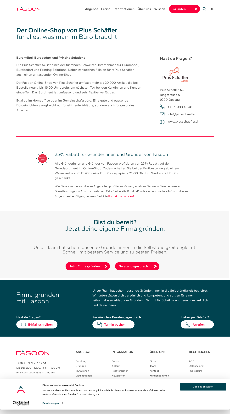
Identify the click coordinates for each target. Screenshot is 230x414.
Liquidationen (84, 375)
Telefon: (31, 362)
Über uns (144, 9)
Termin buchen (114, 324)
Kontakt (154, 370)
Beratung (81, 361)
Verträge (81, 380)
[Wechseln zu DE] (212, 11)
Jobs (153, 380)
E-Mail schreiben (40, 324)
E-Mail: (29, 380)
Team (153, 366)
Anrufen (199, 324)
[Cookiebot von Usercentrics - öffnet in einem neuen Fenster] (21, 407)
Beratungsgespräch (133, 266)
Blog (114, 380)
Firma (153, 361)
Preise (105, 9)
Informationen (124, 9)
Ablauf (116, 366)
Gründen (81, 366)
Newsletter (118, 375)
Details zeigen (50, 407)
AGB (191, 361)
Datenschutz (196, 366)
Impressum (195, 370)
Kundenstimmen (159, 375)
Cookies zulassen (203, 391)
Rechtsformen (120, 370)
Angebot (91, 9)
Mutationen (82, 370)
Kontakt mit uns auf (121, 196)
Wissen (159, 9)
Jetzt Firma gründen (84, 266)
